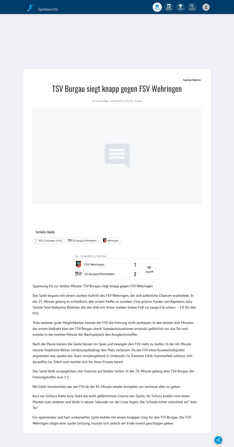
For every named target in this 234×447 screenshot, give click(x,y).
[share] (218, 440)
